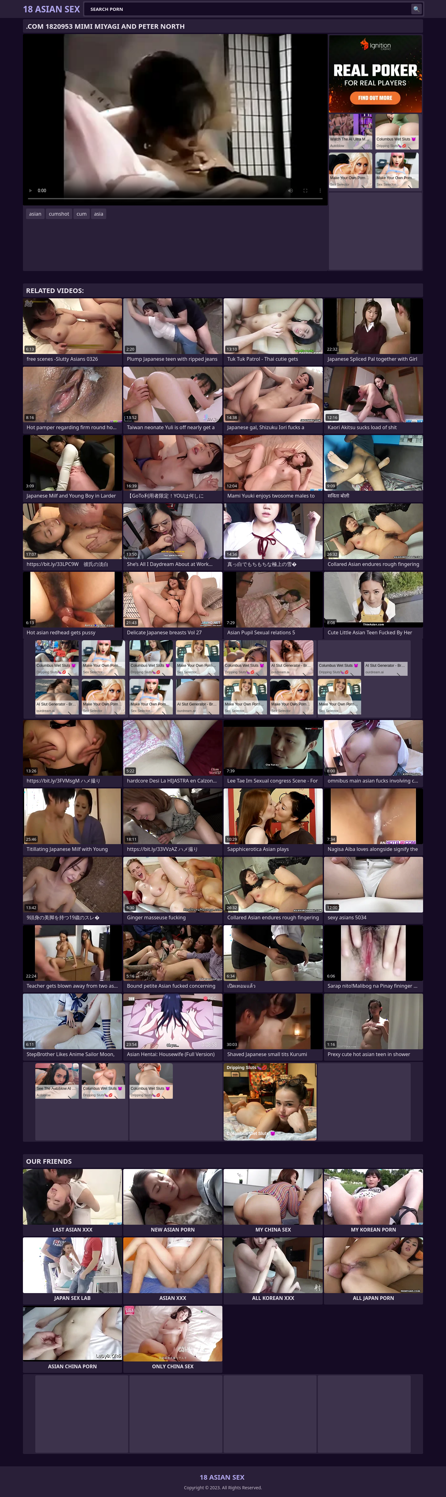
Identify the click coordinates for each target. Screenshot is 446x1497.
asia (98, 213)
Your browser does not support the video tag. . (175, 119)
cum (82, 213)
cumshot (59, 213)
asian (35, 213)
